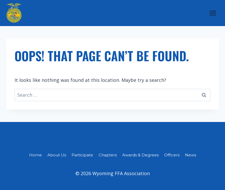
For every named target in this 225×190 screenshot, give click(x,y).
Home (35, 154)
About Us (56, 154)
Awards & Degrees (140, 154)
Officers (171, 154)
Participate (82, 154)
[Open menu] (213, 13)
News (190, 154)
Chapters (108, 154)
